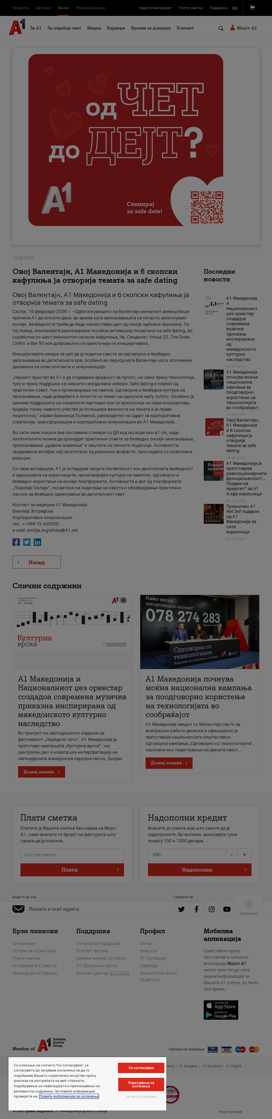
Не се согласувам (141, 1097)
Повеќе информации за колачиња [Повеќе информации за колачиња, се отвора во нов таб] (69, 1096)
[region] (87, 1084)
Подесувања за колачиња (141, 1084)
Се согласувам (141, 1068)
